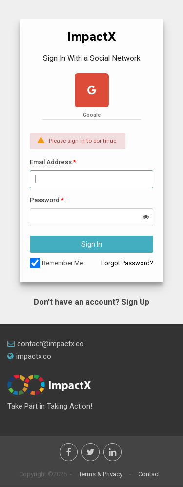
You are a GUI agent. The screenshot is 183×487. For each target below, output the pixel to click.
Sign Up (135, 302)
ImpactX (91, 36)
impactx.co (29, 356)
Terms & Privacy (100, 474)
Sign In (91, 244)
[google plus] (92, 91)
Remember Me (62, 263)
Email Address (51, 162)
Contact (149, 474)
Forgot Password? (127, 263)
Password (45, 200)
